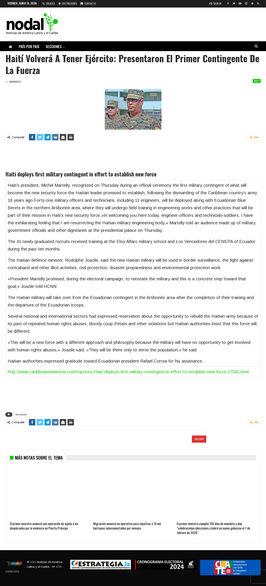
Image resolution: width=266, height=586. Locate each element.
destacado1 (21, 414)
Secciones (54, 46)
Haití (256, 80)
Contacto (88, 3)
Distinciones (67, 3)
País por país (29, 46)
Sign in (215, 3)
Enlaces (48, 3)
